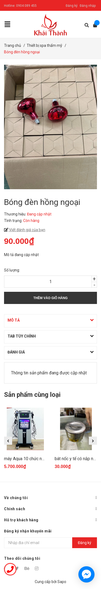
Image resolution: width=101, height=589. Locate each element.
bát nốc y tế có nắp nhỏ (76, 458)
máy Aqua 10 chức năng (26, 458)
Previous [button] (8, 441)
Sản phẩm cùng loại (32, 394)
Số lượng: (12, 270)
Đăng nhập (88, 6)
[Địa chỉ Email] (50, 542)
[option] (25, 441)
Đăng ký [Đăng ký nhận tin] (84, 543)
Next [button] (93, 441)
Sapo (61, 582)
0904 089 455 (26, 6)
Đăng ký (72, 6)
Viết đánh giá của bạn (26, 230)
